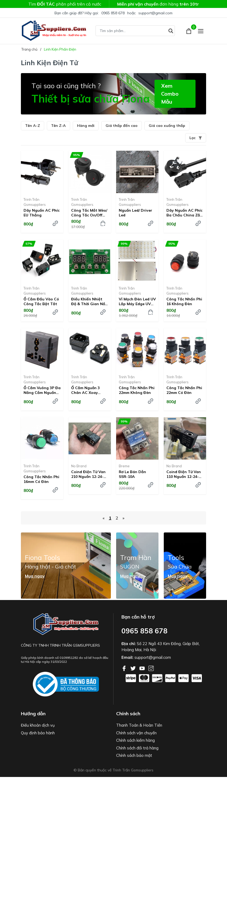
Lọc (195, 137)
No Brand (79, 466)
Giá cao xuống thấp (167, 125)
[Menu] (200, 31)
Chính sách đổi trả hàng (137, 747)
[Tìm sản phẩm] (135, 30)
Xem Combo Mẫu (170, 93)
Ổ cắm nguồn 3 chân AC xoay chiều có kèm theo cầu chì (89, 390)
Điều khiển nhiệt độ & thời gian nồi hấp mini (88, 301)
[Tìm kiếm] (171, 30)
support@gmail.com (155, 13)
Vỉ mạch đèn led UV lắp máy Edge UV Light (137, 301)
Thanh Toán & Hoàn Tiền (139, 725)
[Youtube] (142, 667)
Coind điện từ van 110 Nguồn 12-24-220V (183, 474)
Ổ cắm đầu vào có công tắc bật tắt (41, 301)
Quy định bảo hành (38, 732)
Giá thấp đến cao (122, 125)
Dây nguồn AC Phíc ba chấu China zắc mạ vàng (184, 212)
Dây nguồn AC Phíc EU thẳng (42, 212)
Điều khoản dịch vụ (38, 725)
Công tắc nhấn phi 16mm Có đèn (41, 479)
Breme (124, 466)
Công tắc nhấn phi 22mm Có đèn (184, 390)
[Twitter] (133, 667)
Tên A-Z (32, 125)
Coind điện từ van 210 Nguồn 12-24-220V (88, 474)
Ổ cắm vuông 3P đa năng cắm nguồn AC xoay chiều (42, 390)
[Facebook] (124, 667)
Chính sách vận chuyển (136, 732)
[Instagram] (151, 667)
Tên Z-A (58, 125)
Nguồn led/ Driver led (135, 212)
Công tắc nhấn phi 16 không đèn (184, 301)
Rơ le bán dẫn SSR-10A (132, 474)
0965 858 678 (113, 13)
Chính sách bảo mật (134, 755)
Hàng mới (85, 125)
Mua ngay (35, 576)
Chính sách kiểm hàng (135, 740)
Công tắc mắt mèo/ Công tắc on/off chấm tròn (89, 212)
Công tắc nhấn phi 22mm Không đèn (137, 390)
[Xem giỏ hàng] (189, 30)
